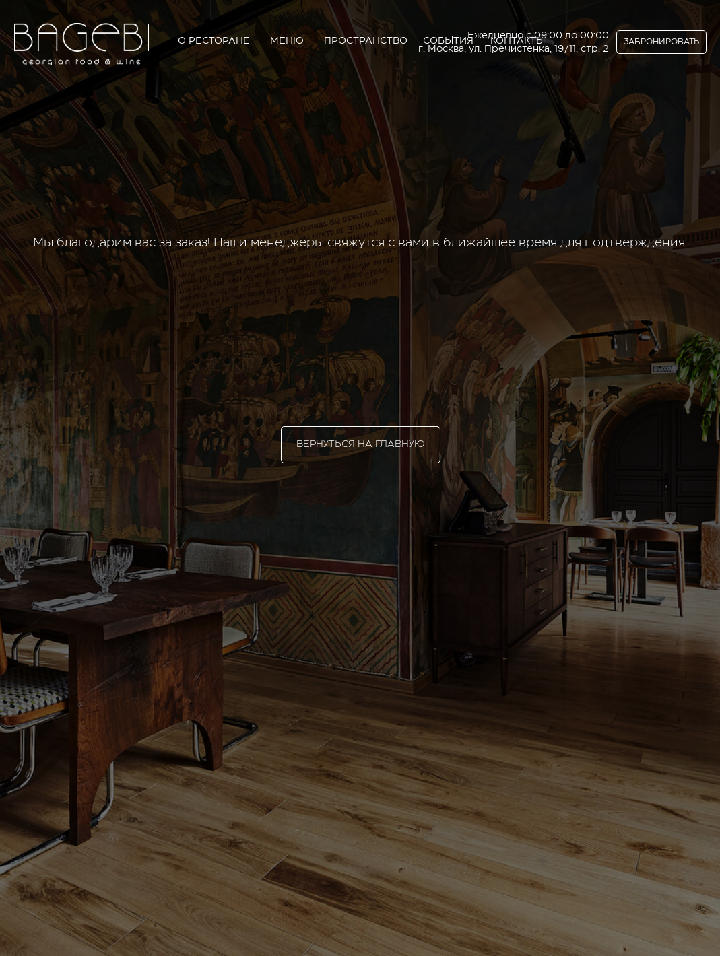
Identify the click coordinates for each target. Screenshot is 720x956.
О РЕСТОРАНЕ (214, 41)
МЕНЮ (287, 41)
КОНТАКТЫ (517, 41)
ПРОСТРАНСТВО (365, 41)
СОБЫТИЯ (448, 41)
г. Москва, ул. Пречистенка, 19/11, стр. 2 (513, 49)
